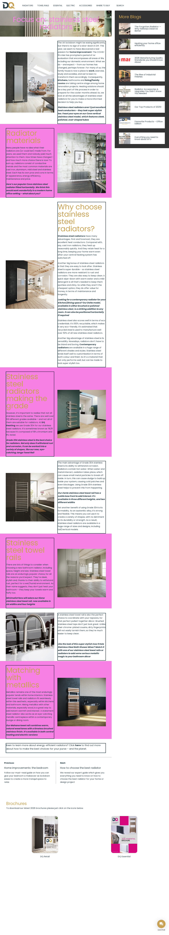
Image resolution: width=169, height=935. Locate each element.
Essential (57, 6)
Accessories (85, 6)
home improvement (81, 52)
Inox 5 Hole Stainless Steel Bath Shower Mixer (81, 645)
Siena (41, 597)
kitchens (62, 80)
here (78, 745)
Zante (65, 492)
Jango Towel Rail (25, 452)
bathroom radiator (32, 567)
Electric (71, 6)
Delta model (93, 302)
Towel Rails (43, 6)
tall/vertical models (68, 529)
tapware (94, 617)
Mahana (15, 725)
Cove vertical (93, 113)
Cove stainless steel (37, 184)
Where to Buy (103, 6)
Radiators (27, 6)
